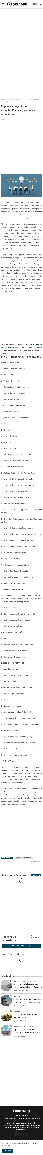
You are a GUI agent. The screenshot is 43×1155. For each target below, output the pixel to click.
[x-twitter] (27, 1134)
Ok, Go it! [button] (7, 1151)
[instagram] (23, 1134)
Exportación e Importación (14, 100)
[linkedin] (16, 1134)
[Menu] (3, 4)
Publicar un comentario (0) (21, 946)
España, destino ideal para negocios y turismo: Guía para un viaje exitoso (27, 1031)
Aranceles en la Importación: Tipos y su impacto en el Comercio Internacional (27, 986)
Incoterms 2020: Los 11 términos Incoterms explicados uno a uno (27, 1000)
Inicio (2, 100)
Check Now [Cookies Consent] (6, 1146)
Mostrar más (36, 875)
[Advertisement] (21, 32)
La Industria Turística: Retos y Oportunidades (26, 1016)
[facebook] (19, 1134)
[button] (35, 4)
